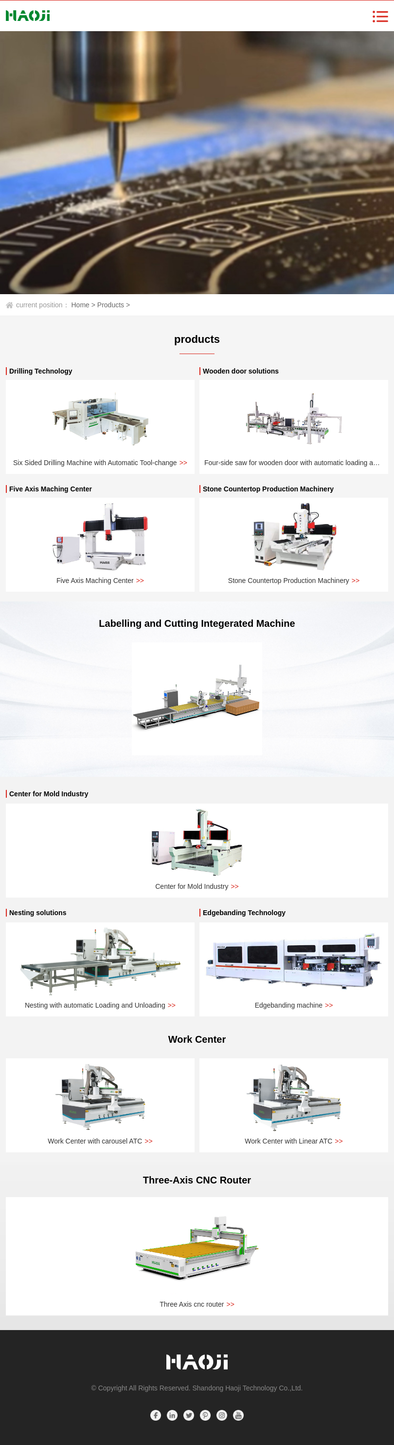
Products (113, 305)
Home (84, 305)
